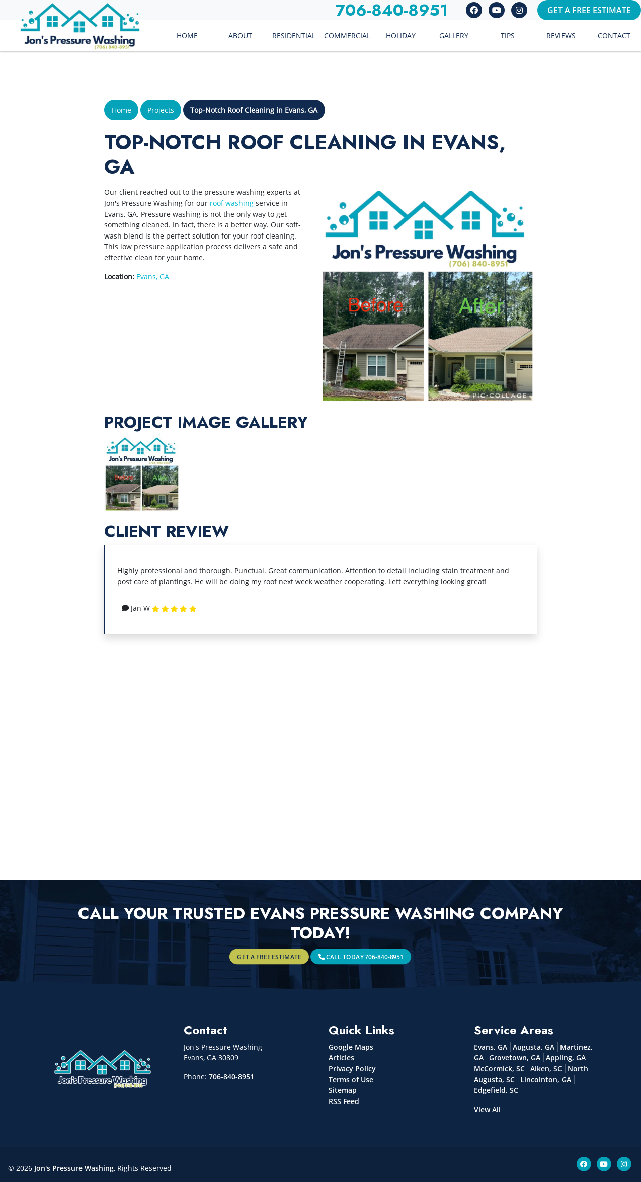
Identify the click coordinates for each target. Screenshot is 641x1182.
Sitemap (343, 1090)
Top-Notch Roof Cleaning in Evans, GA (253, 110)
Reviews (561, 35)
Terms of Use (351, 1079)
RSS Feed (344, 1101)
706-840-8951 (231, 1076)
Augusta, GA (533, 1047)
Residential (293, 35)
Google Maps (351, 1047)
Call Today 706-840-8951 (342, 956)
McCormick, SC (499, 1068)
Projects (160, 110)
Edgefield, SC (496, 1090)
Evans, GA (152, 276)
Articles (341, 1057)
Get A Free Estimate (589, 10)
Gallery (453, 35)
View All (487, 1109)
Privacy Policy (352, 1068)
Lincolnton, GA (545, 1079)
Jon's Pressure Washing (74, 1168)
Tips (508, 35)
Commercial (347, 35)
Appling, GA (566, 1057)
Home (187, 35)
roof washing (232, 203)
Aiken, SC (546, 1068)
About (240, 35)
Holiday (401, 35)
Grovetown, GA (514, 1057)
